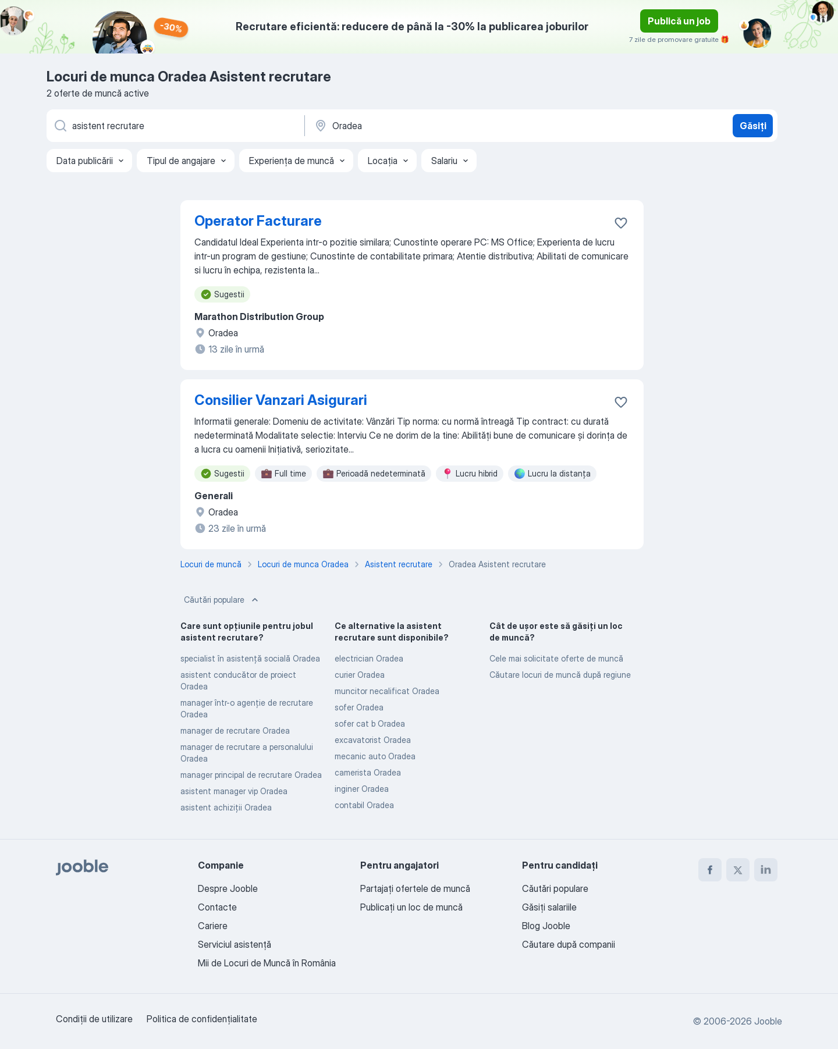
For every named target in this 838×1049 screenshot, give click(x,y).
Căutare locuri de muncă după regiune (560, 675)
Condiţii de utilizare (94, 1019)
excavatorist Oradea (373, 740)
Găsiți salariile (549, 907)
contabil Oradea (364, 805)
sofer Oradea (359, 707)
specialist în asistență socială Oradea (250, 658)
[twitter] (738, 869)
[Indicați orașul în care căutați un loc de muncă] (435, 125)
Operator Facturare (258, 220)
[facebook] (710, 869)
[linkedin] (765, 869)
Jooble (768, 1021)
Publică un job (679, 21)
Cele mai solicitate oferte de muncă (556, 658)
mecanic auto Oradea (375, 756)
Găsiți (753, 125)
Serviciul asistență (234, 944)
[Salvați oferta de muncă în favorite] (621, 223)
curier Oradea (360, 675)
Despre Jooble (228, 888)
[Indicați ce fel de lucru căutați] (175, 125)
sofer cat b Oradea (370, 723)
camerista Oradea (368, 772)
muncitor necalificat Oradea (387, 691)
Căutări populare (222, 600)
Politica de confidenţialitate (202, 1019)
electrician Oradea (369, 658)
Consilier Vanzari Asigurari (280, 400)
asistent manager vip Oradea (233, 791)
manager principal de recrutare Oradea (251, 775)
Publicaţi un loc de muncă (411, 907)
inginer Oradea (362, 789)
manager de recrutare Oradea (235, 730)
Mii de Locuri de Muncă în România (267, 963)
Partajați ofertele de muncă (415, 888)
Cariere (213, 925)
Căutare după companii (568, 944)
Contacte (217, 907)
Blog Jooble (546, 925)
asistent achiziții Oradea (226, 807)
